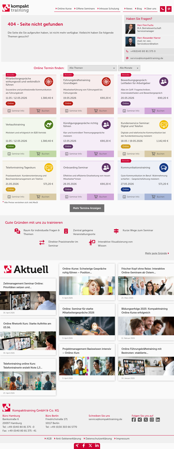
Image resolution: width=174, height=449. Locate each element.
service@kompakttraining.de (105, 419)
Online (10, 103)
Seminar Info (16, 110)
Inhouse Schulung (108, 8)
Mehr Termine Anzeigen (87, 208)
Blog (138, 8)
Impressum (122, 438)
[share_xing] (77, 446)
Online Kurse (63, 8)
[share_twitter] (90, 446)
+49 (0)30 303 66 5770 (63, 426)
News (128, 8)
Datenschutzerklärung (98, 438)
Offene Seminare (84, 8)
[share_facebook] (83, 446)
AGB (48, 438)
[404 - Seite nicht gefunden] (162, 9)
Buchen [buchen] (43, 110)
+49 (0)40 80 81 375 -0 (20, 426)
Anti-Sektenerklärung (67, 438)
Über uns (150, 8)
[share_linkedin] (97, 446)
